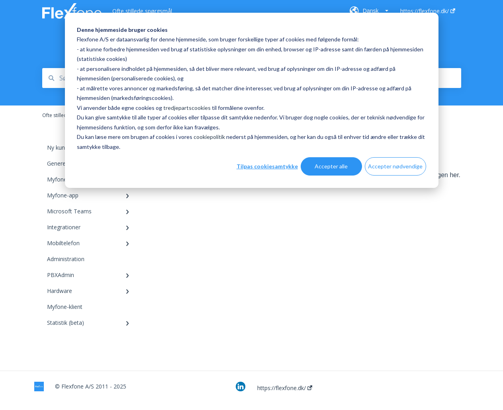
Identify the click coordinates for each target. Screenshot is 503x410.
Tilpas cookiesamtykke (267, 166)
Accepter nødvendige (395, 166)
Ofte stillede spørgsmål (142, 11)
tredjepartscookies (187, 107)
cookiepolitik (209, 136)
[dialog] (251, 100)
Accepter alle (331, 166)
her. (455, 175)
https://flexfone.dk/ (284, 388)
